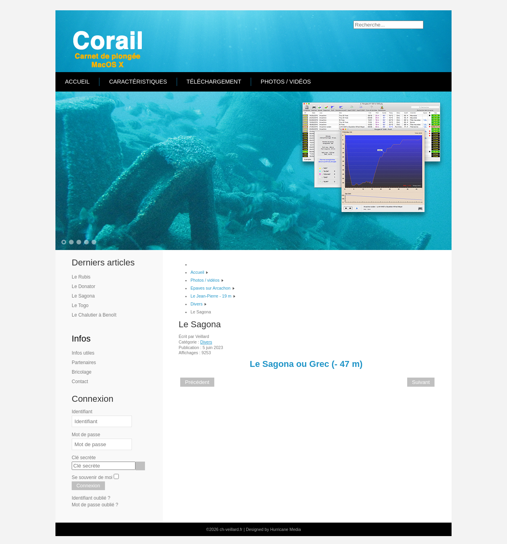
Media (295, 529)
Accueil (77, 81)
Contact (80, 381)
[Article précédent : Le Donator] (197, 382)
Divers (206, 342)
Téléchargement (214, 81)
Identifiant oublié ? (91, 498)
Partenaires (84, 362)
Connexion (88, 486)
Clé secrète (84, 457)
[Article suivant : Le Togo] (421, 382)
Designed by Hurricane (268, 529)
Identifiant (82, 411)
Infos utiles (83, 353)
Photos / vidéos (286, 81)
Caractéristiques (138, 81)
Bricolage (81, 372)
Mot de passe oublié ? (95, 505)
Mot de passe (86, 434)
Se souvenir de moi (92, 477)
